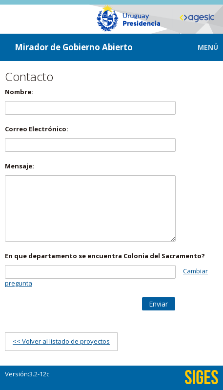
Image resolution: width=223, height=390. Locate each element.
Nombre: (19, 91)
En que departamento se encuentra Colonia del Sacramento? (105, 255)
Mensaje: (19, 166)
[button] (200, 47)
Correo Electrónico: (36, 128)
